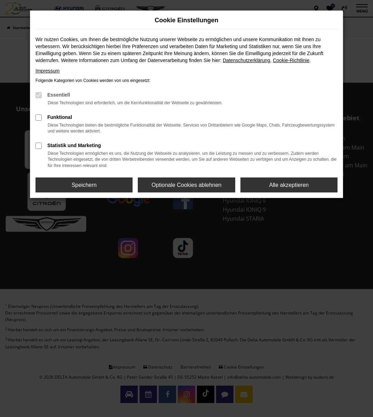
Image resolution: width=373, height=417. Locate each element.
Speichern (84, 185)
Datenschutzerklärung (246, 60)
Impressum (47, 71)
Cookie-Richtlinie (291, 60)
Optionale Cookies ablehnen (186, 185)
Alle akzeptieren (289, 185)
